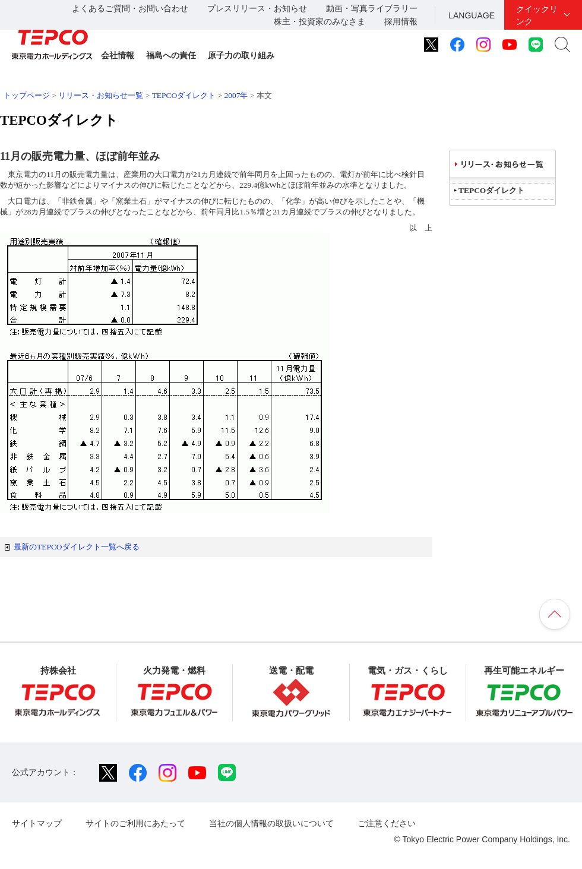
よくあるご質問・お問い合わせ (130, 8)
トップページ (27, 95)
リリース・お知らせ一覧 (100, 95)
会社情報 (117, 55)
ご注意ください (387, 823)
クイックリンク (537, 15)
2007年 (236, 95)
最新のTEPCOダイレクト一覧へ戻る (77, 546)
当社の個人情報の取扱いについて (271, 823)
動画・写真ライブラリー (371, 8)
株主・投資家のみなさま (319, 21)
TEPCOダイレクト (184, 95)
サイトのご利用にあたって (135, 823)
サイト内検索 (562, 44)
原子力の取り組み (241, 55)
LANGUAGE (471, 15)
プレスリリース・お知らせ (257, 8)
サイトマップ (37, 823)
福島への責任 (171, 55)
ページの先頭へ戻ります (554, 614)
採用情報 (400, 21)
